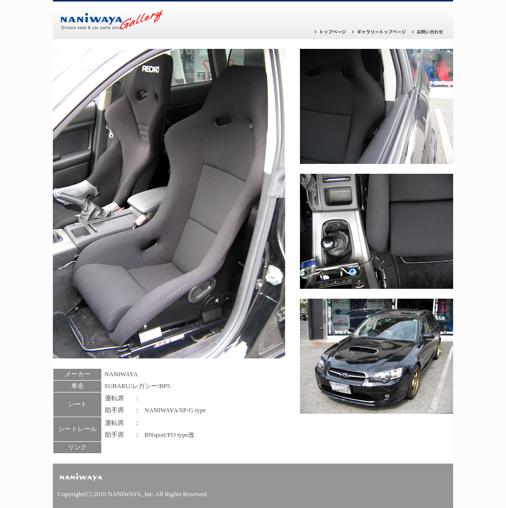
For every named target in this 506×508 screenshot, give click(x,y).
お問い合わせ (428, 32)
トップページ (330, 32)
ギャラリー (379, 32)
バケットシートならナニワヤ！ (112, 20)
